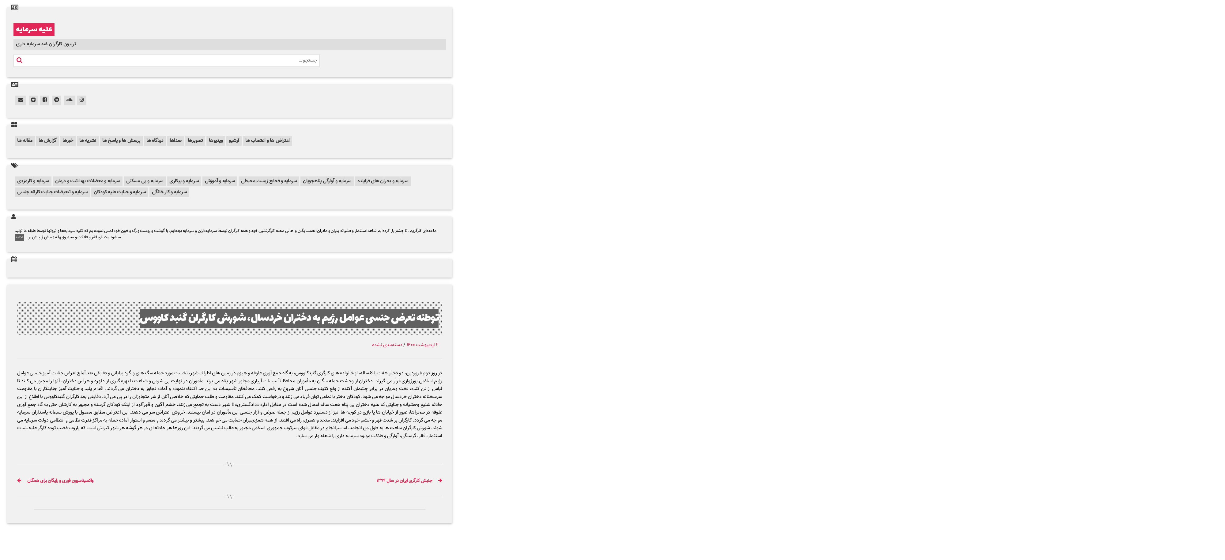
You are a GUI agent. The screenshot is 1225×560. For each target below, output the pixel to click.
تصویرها (195, 141)
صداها (176, 141)
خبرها (67, 141)
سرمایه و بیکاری (183, 181)
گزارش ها (47, 141)
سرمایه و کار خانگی (169, 192)
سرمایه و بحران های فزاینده (382, 181)
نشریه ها (87, 141)
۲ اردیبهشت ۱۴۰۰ (423, 345)
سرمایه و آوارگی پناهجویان (327, 181)
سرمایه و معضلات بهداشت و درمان (87, 181)
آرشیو (234, 141)
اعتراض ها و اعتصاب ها (267, 141)
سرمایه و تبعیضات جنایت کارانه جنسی (52, 192)
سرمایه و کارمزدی (33, 181)
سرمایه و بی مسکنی (144, 181)
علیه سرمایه (34, 29)
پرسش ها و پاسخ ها (121, 141)
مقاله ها (24, 141)
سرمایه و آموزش (220, 181)
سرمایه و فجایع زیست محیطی (269, 181)
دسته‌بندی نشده (387, 345)
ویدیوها (216, 141)
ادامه (19, 237)
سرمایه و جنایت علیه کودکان (120, 192)
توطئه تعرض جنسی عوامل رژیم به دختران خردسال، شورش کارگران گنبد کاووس (289, 318)
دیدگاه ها (155, 141)
